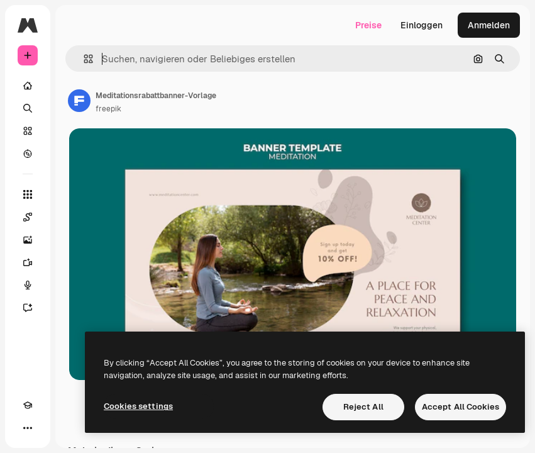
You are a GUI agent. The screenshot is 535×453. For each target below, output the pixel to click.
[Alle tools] (28, 194)
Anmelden (489, 25)
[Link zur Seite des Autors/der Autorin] (79, 100)
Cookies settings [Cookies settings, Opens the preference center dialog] (138, 406)
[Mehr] (28, 428)
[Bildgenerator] (28, 240)
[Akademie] (28, 405)
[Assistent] (28, 308)
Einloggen (421, 25)
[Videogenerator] (28, 262)
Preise (368, 25)
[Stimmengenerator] (28, 285)
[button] (83, 59)
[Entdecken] (28, 153)
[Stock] (28, 131)
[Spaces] (28, 217)
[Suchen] (28, 108)
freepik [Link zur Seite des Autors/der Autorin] (108, 109)
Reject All (363, 406)
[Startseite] (28, 86)
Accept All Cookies (460, 406)
